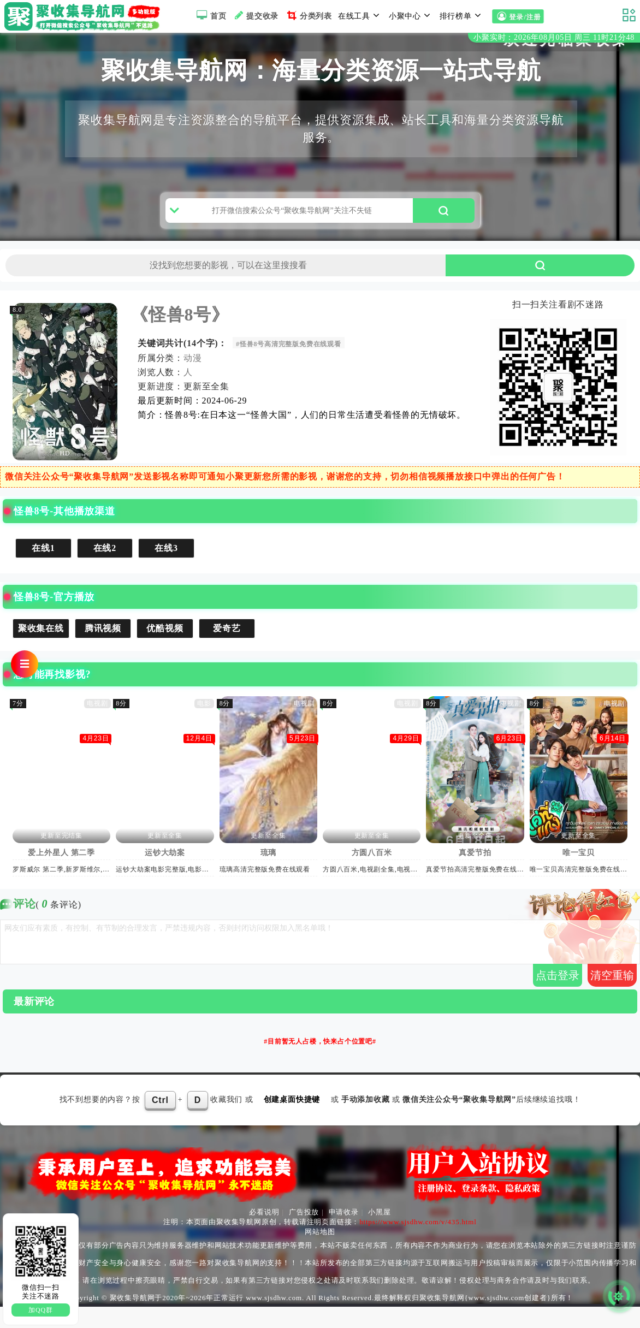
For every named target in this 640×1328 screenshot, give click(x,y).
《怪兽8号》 (180, 336)
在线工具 (360, 15)
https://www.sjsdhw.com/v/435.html (417, 1243)
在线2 (104, 569)
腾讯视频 (103, 649)
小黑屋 (379, 1233)
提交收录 (255, 15)
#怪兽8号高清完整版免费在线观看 (288, 365)
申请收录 (344, 1233)
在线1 (43, 569)
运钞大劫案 (165, 874)
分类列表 (308, 15)
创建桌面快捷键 (292, 1121)
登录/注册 (518, 16)
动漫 (192, 379)
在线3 (166, 569)
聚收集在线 (41, 649)
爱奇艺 (226, 649)
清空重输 (612, 996)
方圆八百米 (372, 874)
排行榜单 (462, 15)
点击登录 (557, 996)
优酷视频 (164, 649)
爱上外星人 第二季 (61, 874)
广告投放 (304, 1233)
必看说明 (264, 1233)
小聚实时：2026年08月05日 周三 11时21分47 (554, 37)
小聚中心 (411, 15)
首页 (210, 15)
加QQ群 (40, 1310)
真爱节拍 (475, 874)
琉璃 (268, 874)
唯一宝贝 (578, 874)
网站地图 (320, 1253)
